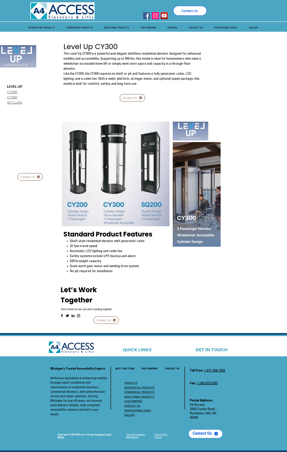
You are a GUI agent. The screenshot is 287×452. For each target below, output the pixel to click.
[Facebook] (146, 15)
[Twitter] (67, 316)
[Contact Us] (190, 11)
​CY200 (12, 92)
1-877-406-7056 (214, 371)
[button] (148, 28)
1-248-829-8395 (207, 383)
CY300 (12, 97)
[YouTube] (164, 15)
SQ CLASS (14, 102)
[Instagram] (155, 15)
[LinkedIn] (73, 316)
